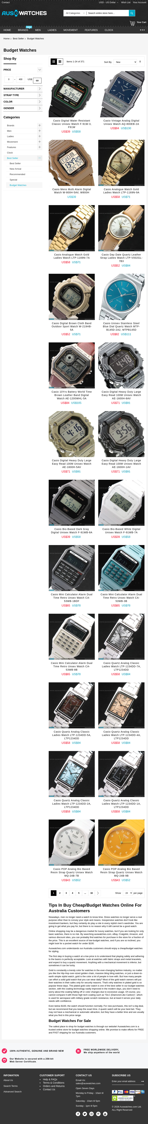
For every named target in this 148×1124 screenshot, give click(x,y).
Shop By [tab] (10, 58)
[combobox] (107, 13)
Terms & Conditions (53, 1082)
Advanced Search (13, 1091)
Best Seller (18, 38)
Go (37, 80)
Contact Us (49, 1089)
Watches (111, 905)
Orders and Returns (54, 1086)
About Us (8, 1080)
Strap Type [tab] (11, 95)
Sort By (108, 62)
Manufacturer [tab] (14, 88)
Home (7, 38)
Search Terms (11, 1086)
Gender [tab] (9, 108)
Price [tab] (7, 69)
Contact (6, 2)
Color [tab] (8, 101)
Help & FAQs (50, 1079)
